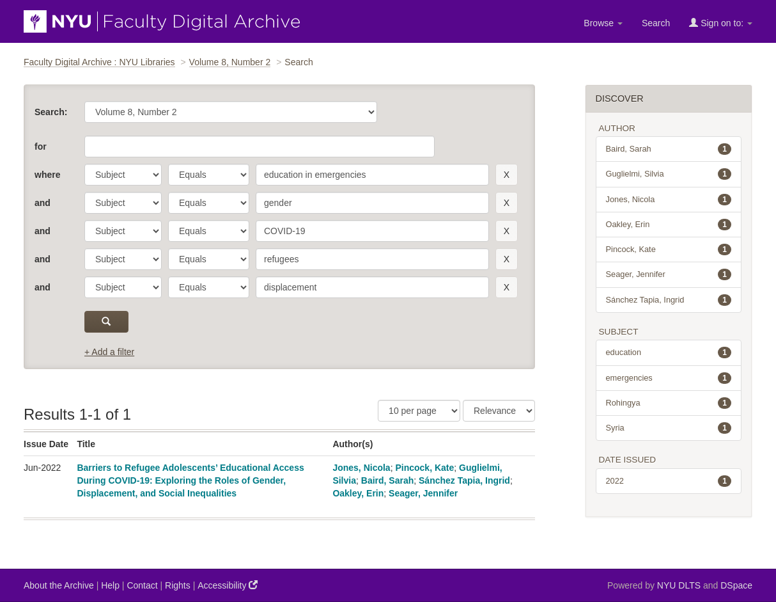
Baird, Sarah (387, 480)
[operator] (208, 175)
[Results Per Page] (419, 411)
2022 (669, 481)
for (41, 146)
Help (110, 585)
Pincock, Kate (424, 468)
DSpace (736, 585)
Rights (177, 585)
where (47, 175)
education (669, 352)
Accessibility (228, 585)
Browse (603, 23)
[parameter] (123, 175)
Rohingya (669, 403)
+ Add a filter (109, 352)
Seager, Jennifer (423, 493)
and (42, 203)
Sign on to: (720, 22)
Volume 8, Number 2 (230, 62)
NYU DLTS (679, 585)
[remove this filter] (506, 175)
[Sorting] (499, 411)
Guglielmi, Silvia (669, 174)
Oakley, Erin (358, 493)
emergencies (669, 378)
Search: (51, 112)
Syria (669, 428)
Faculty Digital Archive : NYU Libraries (99, 62)
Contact (142, 585)
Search (656, 23)
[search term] (372, 175)
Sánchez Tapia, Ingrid (464, 480)
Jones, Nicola (361, 468)
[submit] (106, 322)
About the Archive (59, 585)
